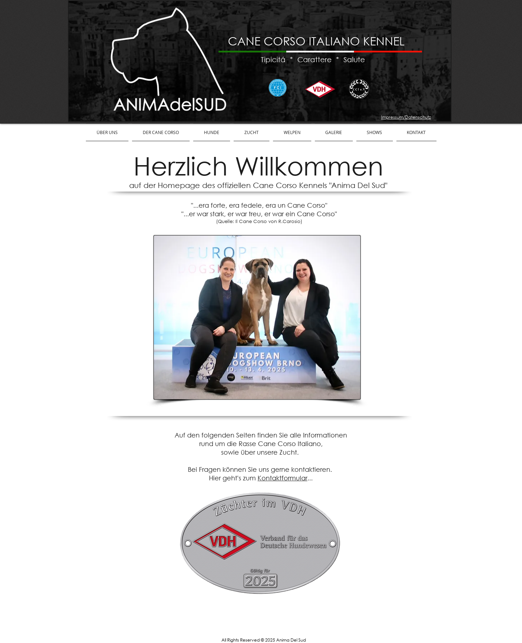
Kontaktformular (282, 478)
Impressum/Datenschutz (406, 117)
